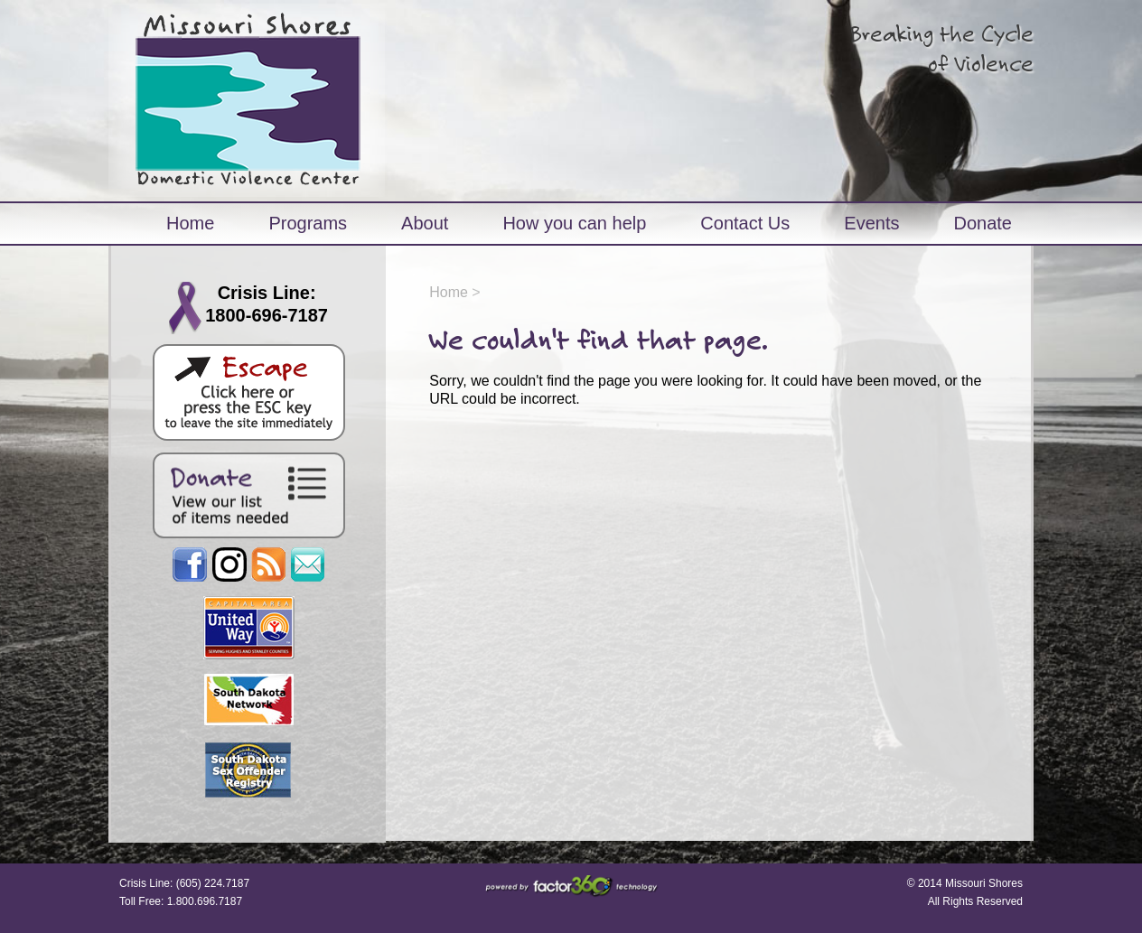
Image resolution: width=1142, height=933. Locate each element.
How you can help (574, 223)
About (424, 223)
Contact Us (745, 223)
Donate (982, 223)
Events (871, 223)
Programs (307, 223)
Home (190, 223)
